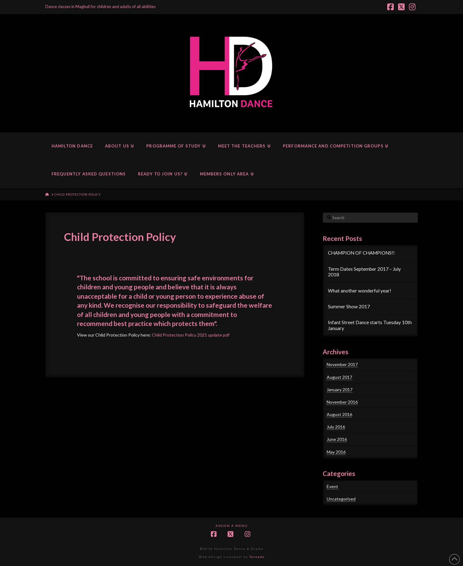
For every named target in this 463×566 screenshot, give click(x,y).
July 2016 (336, 426)
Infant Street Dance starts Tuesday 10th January (370, 325)
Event (332, 486)
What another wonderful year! (359, 290)
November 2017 (342, 364)
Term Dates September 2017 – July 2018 (364, 272)
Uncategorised (341, 498)
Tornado (257, 557)
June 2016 (337, 439)
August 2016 (339, 414)
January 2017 (339, 389)
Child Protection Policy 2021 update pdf (190, 334)
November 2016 (342, 402)
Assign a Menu (232, 526)
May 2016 (336, 452)
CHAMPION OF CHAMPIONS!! (361, 253)
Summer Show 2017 (349, 306)
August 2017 (339, 377)
